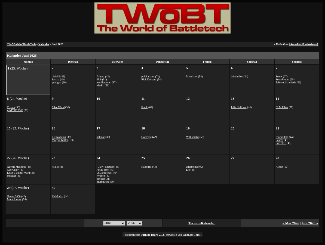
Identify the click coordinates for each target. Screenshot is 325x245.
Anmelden (296, 44)
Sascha (55, 79)
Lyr (188, 169)
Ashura (101, 76)
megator (11, 175)
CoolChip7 (13, 169)
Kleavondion (59, 136)
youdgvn (56, 82)
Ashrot (279, 166)
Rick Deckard (148, 79)
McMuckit (57, 196)
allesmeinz (192, 166)
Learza (279, 139)
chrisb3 (56, 76)
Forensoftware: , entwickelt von (163, 234)
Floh (99, 79)
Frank (144, 107)
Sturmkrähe (103, 181)
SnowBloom (282, 79)
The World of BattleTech (21, 44)
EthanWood (58, 107)
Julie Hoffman (238, 107)
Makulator (192, 76)
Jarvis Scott (103, 169)
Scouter (101, 178)
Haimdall (146, 166)
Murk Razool (14, 199)
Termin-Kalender (201, 223)
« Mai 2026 (291, 223)
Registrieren (310, 44)
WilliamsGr (192, 136)
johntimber (237, 76)
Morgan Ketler (60, 139)
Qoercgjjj (146, 136)
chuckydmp (282, 136)
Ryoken (101, 175)
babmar (101, 136)
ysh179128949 (15, 110)
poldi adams (148, 76)
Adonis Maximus (16, 166)
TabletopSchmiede (286, 82)
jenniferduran (104, 82)
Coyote (11, 107)
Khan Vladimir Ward (18, 172)
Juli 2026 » (310, 223)
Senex (279, 76)
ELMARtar (282, 107)
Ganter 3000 (14, 196)
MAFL (100, 85)
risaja (55, 166)
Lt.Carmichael (104, 172)
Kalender (43, 44)
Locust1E (281, 142)
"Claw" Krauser (105, 166)
